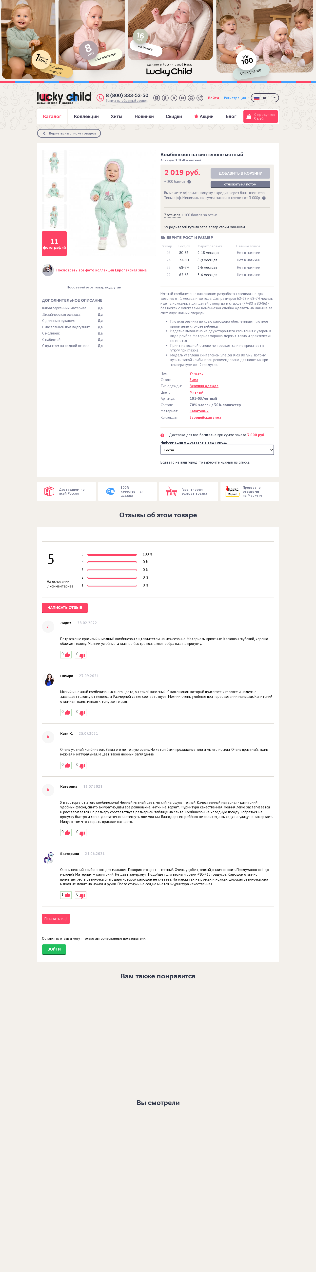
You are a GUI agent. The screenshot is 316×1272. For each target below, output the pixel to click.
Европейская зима (205, 417)
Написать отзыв (64, 607)
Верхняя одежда (204, 386)
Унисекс (196, 373)
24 (168, 260)
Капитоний (199, 411)
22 (168, 267)
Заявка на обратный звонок (126, 101)
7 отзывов (172, 215)
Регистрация (235, 98)
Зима (194, 379)
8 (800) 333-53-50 (127, 95)
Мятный (196, 392)
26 (168, 252)
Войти (213, 98)
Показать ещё (55, 918)
